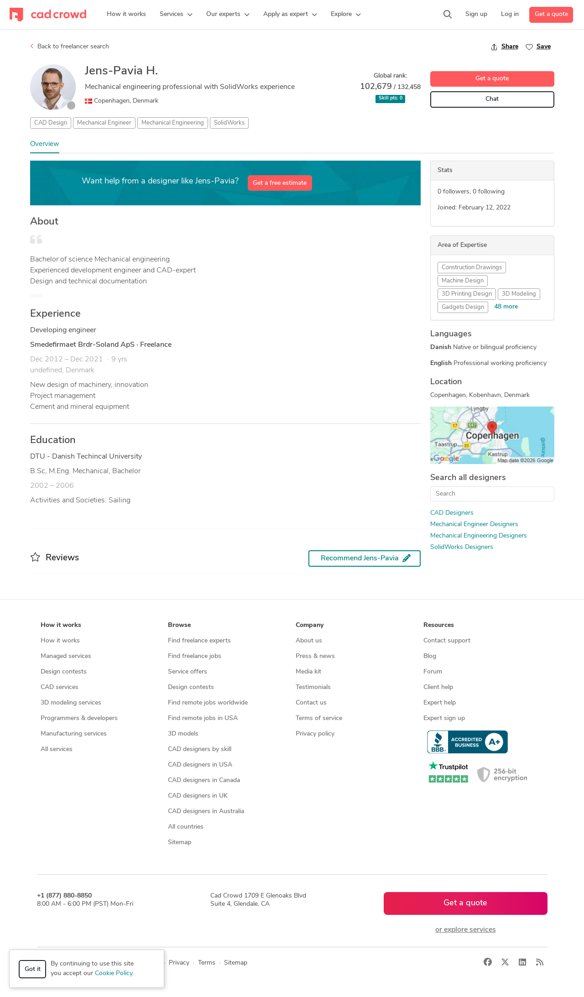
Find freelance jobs (194, 656)
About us (309, 640)
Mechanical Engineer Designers (474, 524)
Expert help (439, 702)
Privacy (179, 963)
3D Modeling (519, 294)
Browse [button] (179, 625)
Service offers (187, 671)
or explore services (465, 930)
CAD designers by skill (199, 749)
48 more (506, 306)
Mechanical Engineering (172, 123)
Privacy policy (315, 734)
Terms (206, 963)
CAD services (59, 687)
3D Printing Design (467, 294)
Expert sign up (444, 718)
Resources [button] (438, 625)
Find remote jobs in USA (203, 718)
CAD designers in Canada (204, 780)
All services (57, 749)
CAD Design (50, 123)
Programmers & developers (79, 718)
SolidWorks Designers (461, 547)
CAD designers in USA (200, 765)
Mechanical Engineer (104, 123)
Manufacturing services (74, 734)
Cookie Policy (113, 973)
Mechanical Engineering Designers (478, 535)
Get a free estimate (280, 183)
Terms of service (319, 718)
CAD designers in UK (198, 796)
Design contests (64, 671)
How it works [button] (61, 625)
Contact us (311, 702)
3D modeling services (71, 702)
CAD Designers (452, 513)
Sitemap (179, 842)
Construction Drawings (472, 268)
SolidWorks (229, 123)
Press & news (315, 656)
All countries (185, 827)
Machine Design (463, 281)
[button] (176, 14)
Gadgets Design (463, 307)
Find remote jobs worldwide (208, 702)
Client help (438, 687)
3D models (183, 734)
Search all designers (468, 478)
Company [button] (309, 625)
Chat (492, 99)
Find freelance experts (199, 640)
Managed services (66, 656)
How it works (60, 640)
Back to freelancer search (69, 46)
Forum (432, 671)
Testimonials (313, 687)
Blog (429, 656)
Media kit (308, 671)
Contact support (446, 640)
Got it (33, 969)
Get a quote (551, 14)
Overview (44, 144)
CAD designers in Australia (206, 811)
